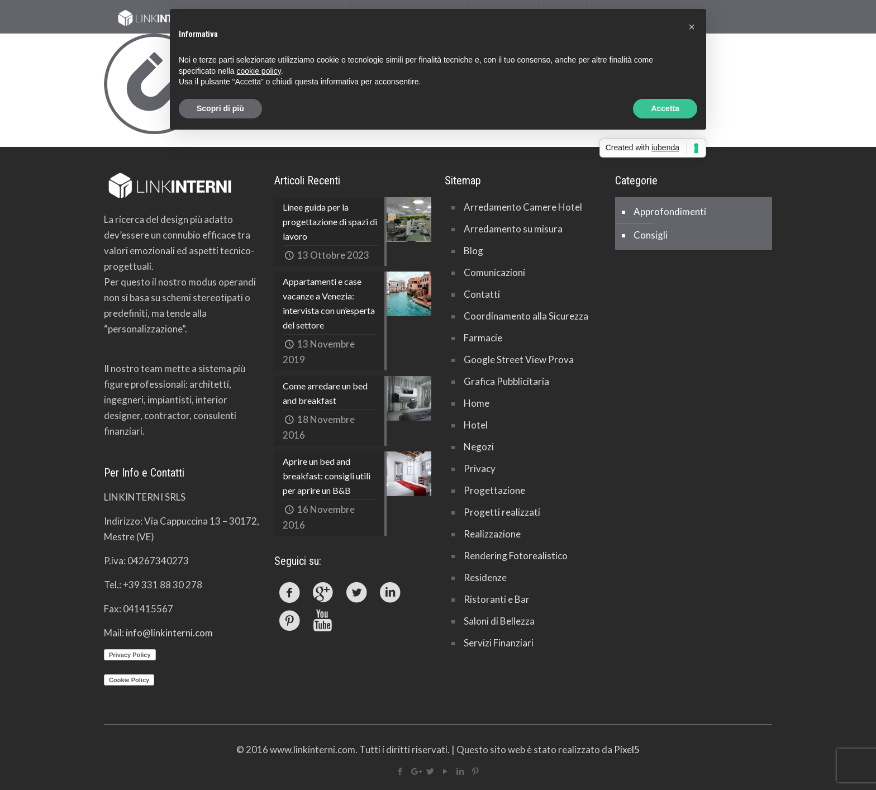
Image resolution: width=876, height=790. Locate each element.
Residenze (485, 577)
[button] (692, 27)
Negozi (479, 447)
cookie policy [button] (259, 70)
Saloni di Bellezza (499, 621)
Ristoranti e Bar (497, 599)
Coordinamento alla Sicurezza (526, 316)
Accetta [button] (665, 108)
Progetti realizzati (502, 512)
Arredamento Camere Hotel (523, 207)
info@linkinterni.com (169, 633)
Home (476, 403)
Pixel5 (627, 749)
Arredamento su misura (513, 229)
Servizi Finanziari (499, 643)
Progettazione (494, 490)
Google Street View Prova (519, 359)
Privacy (480, 468)
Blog (473, 250)
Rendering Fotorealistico (516, 555)
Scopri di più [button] (220, 108)
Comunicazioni (494, 272)
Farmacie (483, 338)
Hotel (476, 425)
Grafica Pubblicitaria (506, 381)
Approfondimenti (670, 211)
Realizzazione (492, 534)
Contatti (482, 294)
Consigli (651, 235)
